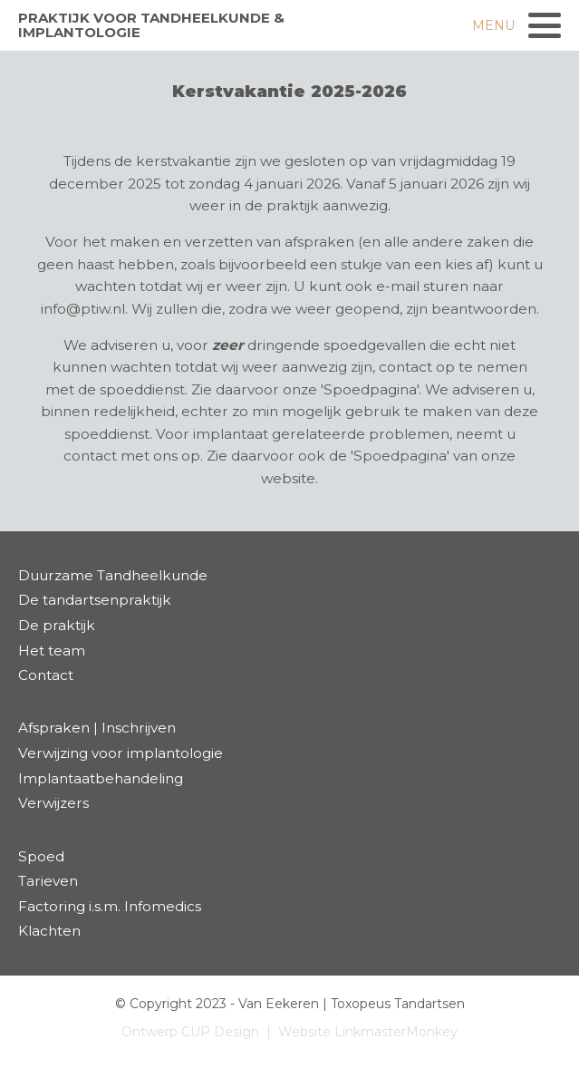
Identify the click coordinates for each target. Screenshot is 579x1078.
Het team (51, 650)
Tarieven (48, 880)
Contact (45, 675)
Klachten (49, 930)
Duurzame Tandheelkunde (112, 575)
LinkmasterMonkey (396, 1032)
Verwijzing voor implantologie (120, 753)
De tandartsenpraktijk (94, 599)
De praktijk (56, 625)
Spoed (41, 856)
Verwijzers (53, 802)
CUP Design (220, 1032)
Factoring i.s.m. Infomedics (109, 906)
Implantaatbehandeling (100, 778)
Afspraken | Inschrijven (97, 727)
